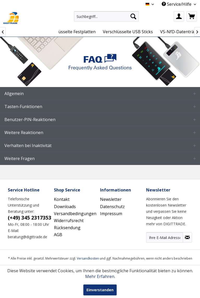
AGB (58, 234)
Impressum (111, 213)
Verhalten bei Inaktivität (28, 145)
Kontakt (62, 199)
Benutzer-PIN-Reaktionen (29, 119)
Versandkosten (88, 258)
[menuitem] (106, 16)
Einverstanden (100, 289)
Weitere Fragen (19, 158)
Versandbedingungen (75, 213)
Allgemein (14, 93)
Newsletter (111, 199)
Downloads (65, 206)
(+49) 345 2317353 (29, 217)
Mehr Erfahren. (100, 276)
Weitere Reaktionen (23, 132)
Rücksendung (67, 227)
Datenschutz (112, 206)
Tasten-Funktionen (23, 106)
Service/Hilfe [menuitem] (177, 4)
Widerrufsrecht (69, 220)
